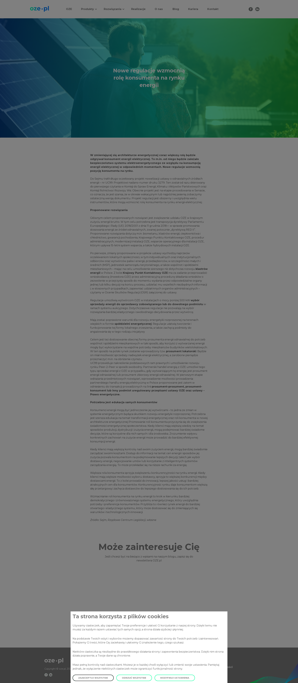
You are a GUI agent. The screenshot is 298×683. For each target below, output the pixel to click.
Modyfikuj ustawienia (174, 678)
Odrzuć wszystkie (134, 678)
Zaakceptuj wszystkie (93, 678)
